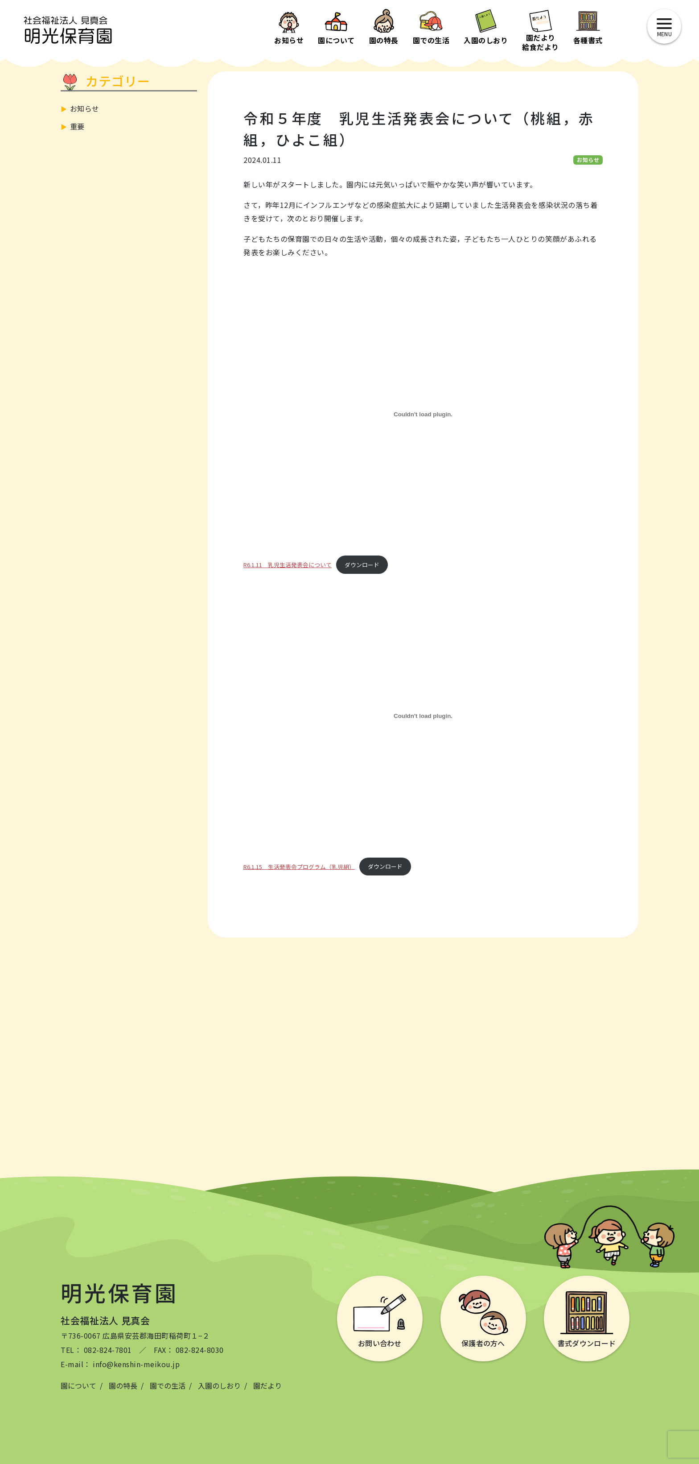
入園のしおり (219, 1385)
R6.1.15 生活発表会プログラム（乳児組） (299, 866)
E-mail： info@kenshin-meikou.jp (120, 1364)
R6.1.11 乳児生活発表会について (287, 564)
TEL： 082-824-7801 (96, 1349)
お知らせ (84, 108)
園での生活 (167, 1385)
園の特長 (123, 1385)
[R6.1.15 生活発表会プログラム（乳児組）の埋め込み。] (423, 716)
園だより (267, 1385)
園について (78, 1385)
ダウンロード (362, 564)
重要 (77, 126)
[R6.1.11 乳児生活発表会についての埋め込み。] (423, 414)
